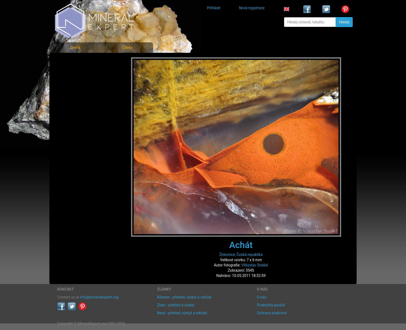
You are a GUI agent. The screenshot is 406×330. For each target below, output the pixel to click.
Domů (75, 47)
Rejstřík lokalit (72, 95)
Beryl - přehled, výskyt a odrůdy (182, 313)
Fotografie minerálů (78, 60)
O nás (261, 297)
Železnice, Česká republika (241, 254)
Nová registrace (252, 8)
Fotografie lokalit (75, 83)
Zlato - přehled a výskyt (175, 305)
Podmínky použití (271, 305)
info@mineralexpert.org (99, 297)
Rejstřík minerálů (75, 72)
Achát (241, 245)
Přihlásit (213, 8)
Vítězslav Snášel (254, 265)
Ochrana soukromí (272, 313)
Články (127, 47)
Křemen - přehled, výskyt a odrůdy (184, 297)
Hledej (344, 22)
